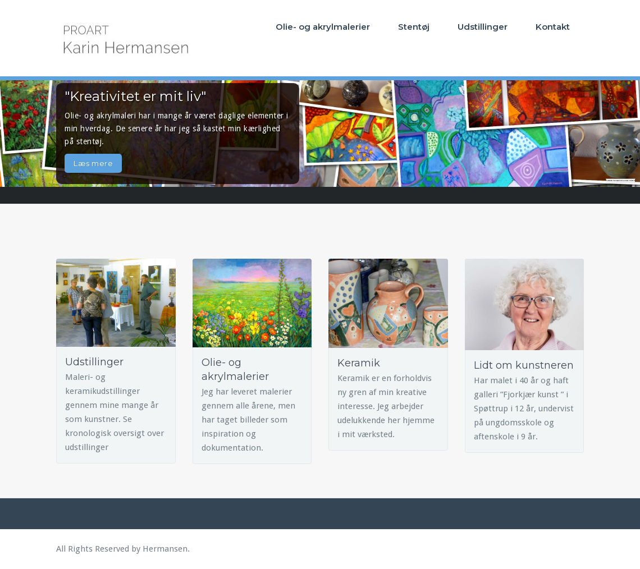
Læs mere (93, 163)
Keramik (358, 363)
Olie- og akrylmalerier (323, 26)
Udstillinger (483, 26)
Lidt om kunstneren (524, 365)
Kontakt (553, 26)
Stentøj (413, 26)
